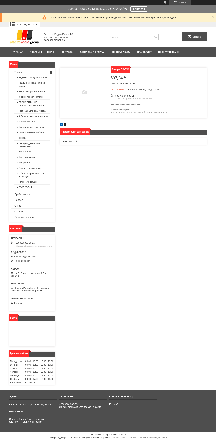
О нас (50, 52)
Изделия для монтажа (30, 168)
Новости (19, 199)
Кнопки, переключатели (31, 97)
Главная (18, 52)
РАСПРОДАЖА (26, 187)
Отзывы (19, 211)
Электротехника (27, 157)
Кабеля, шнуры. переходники (33, 116)
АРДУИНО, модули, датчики (33, 77)
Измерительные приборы (31, 132)
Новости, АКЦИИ (120, 52)
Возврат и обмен (169, 52)
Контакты (139, 9)
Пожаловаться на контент (124, 438)
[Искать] (156, 37)
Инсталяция (25, 151)
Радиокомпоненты (28, 121)
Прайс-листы (22, 194)
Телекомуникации (28, 182)
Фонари (22, 138)
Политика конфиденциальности (152, 438)
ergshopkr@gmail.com (25, 256)
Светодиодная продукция (31, 127)
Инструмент (25, 162)
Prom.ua (122, 435)
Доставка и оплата (92, 52)
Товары (35, 52)
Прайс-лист (144, 52)
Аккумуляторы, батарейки (32, 91)
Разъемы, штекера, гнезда (32, 110)
